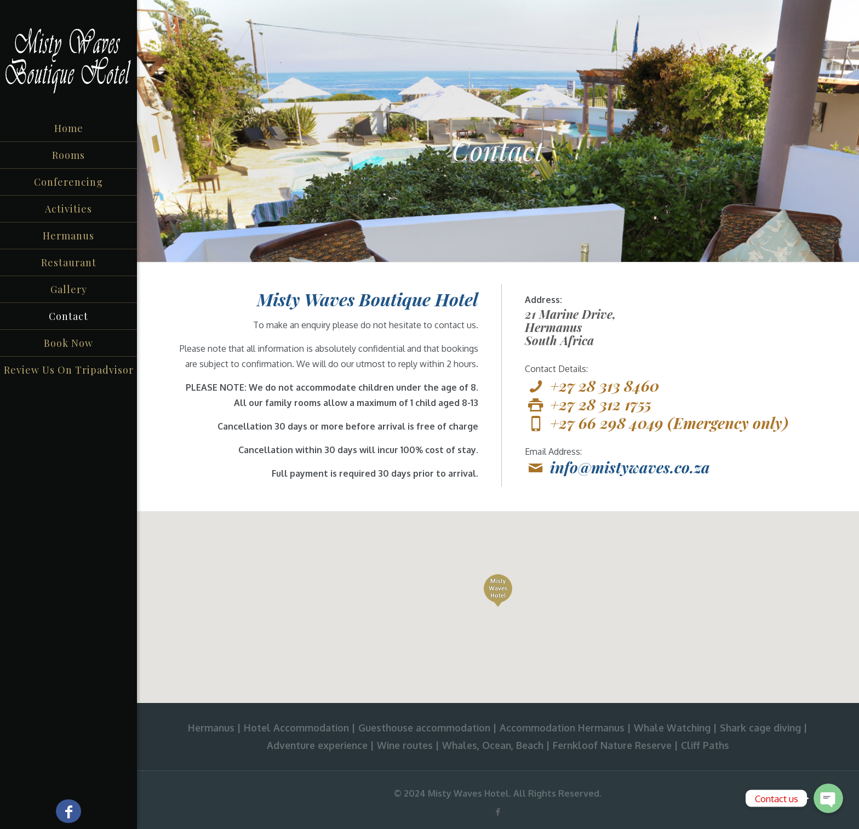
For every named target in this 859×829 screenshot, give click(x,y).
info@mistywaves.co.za (630, 467)
